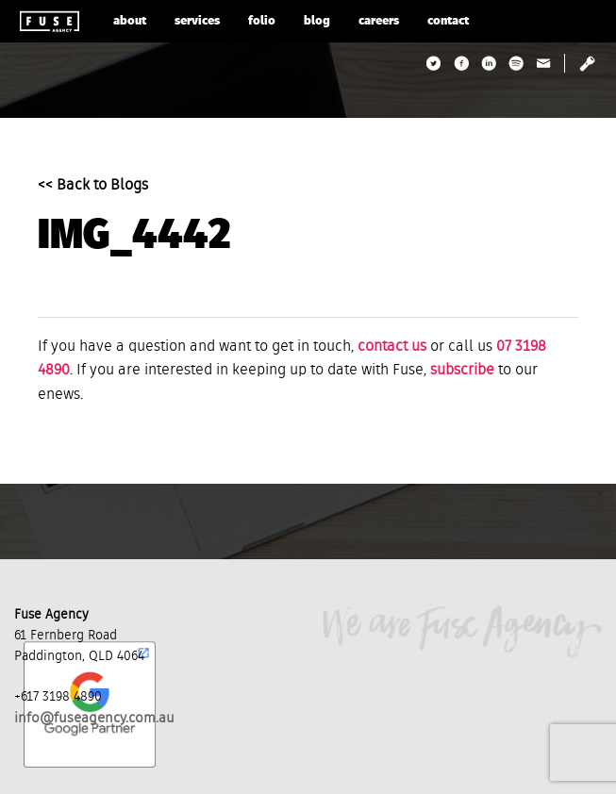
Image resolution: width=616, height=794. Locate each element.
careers (378, 21)
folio (261, 21)
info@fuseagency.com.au (94, 718)
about (129, 21)
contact (448, 21)
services (197, 21)
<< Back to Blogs (93, 185)
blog (317, 21)
